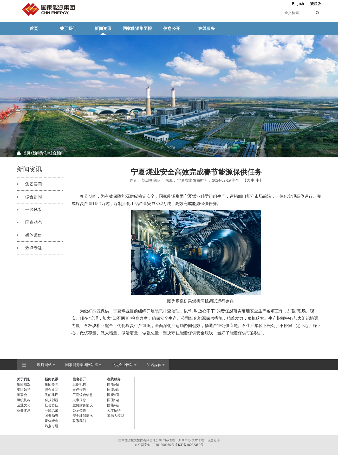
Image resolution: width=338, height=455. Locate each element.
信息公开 (171, 28)
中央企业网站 (122, 365)
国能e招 (113, 384)
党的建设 (51, 395)
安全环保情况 (83, 416)
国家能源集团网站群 (81, 365)
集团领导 (23, 390)
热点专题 (33, 248)
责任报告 (79, 390)
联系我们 (79, 421)
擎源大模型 (115, 416)
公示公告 (79, 410)
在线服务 (206, 28)
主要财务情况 (83, 405)
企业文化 (23, 405)
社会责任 (51, 405)
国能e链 (113, 405)
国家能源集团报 (137, 28)
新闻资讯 (103, 28)
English (298, 4)
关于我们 (68, 28)
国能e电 (113, 400)
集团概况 (23, 384)
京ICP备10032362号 (189, 445)
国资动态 (33, 222)
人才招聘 (114, 410)
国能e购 (113, 390)
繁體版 (315, 4)
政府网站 (44, 365)
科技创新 (51, 400)
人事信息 (79, 400)
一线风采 (33, 209)
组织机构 (23, 400)
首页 (34, 28)
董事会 (22, 395)
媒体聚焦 (33, 235)
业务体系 (23, 410)
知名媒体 (154, 365)
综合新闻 (56, 153)
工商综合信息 (83, 395)
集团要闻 (33, 184)
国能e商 (113, 395)
